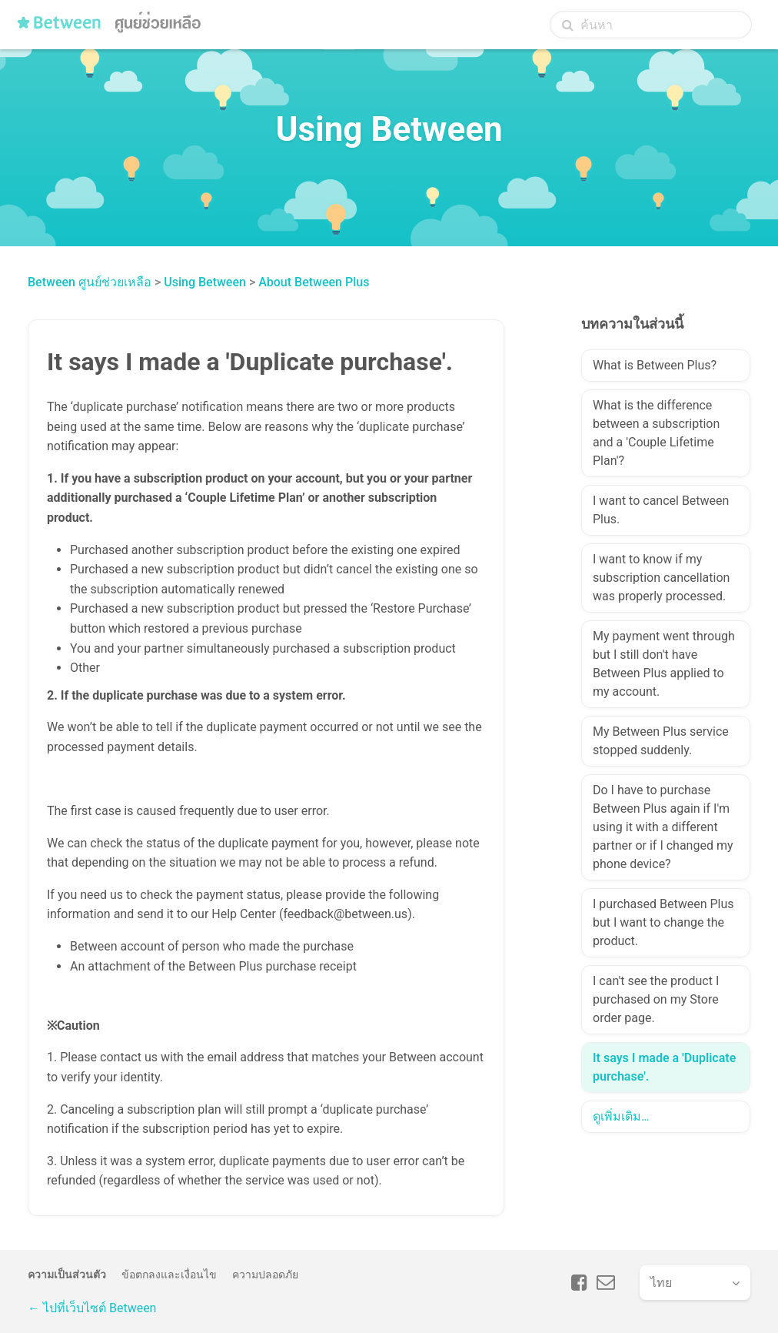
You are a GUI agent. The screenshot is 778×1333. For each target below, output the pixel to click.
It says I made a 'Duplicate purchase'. (664, 1067)
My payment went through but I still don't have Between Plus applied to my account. (664, 664)
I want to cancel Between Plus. (661, 509)
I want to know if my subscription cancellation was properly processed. (661, 577)
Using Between (205, 282)
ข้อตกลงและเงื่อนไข (169, 1274)
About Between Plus (313, 282)
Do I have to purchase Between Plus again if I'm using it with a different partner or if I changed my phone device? (663, 827)
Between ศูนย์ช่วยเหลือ (89, 282)
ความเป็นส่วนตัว (67, 1274)
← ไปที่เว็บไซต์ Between (92, 1308)
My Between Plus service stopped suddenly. (661, 740)
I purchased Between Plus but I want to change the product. (663, 922)
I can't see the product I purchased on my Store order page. (656, 999)
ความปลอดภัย (265, 1274)
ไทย (661, 1282)
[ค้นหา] (651, 24)
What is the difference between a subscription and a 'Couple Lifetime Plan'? (656, 433)
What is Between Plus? (654, 365)
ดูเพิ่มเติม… (621, 1116)
